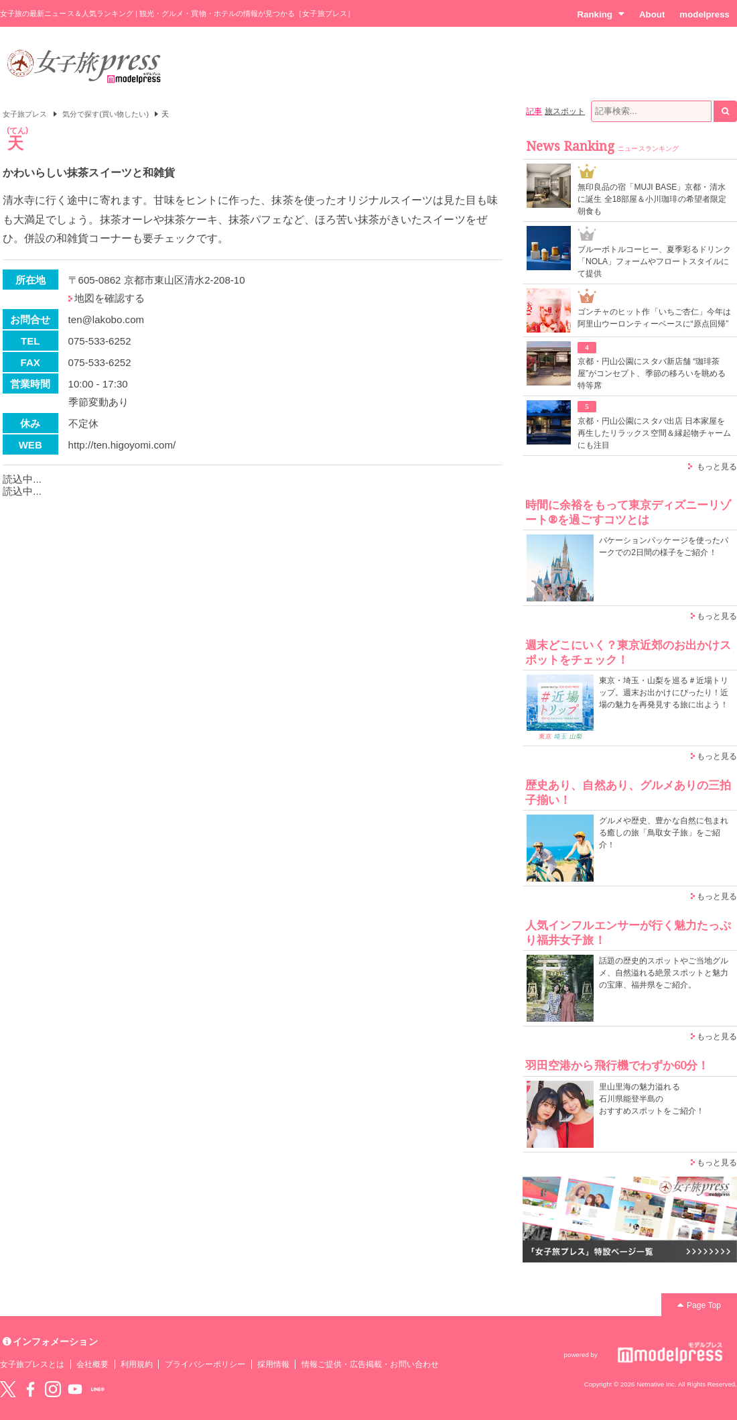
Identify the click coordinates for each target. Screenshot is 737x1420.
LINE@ (98, 1389)
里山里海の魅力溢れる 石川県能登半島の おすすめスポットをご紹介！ (651, 1099)
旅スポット (565, 111)
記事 (534, 111)
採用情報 (273, 1364)
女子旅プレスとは (32, 1364)
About (652, 14)
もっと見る (717, 466)
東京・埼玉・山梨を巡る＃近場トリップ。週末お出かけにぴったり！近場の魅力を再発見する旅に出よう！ (663, 692)
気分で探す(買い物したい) (105, 114)
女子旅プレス (25, 114)
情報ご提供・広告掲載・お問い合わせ (370, 1364)
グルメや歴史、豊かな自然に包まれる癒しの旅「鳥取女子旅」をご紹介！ (663, 832)
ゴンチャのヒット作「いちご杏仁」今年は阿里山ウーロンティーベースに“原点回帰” (654, 318)
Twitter (8, 1389)
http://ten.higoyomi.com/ (122, 445)
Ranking (600, 14)
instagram (53, 1389)
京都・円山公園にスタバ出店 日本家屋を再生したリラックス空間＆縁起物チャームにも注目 (654, 433)
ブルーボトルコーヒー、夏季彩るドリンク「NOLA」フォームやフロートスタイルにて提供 (654, 261)
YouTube (75, 1389)
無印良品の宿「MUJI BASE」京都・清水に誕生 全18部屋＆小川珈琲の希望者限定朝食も (652, 199)
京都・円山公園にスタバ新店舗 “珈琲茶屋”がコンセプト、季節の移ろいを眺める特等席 (652, 373)
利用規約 (137, 1364)
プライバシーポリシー (205, 1364)
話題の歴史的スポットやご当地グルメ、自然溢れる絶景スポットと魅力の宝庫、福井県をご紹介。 (663, 973)
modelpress (704, 14)
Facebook (30, 1389)
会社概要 (92, 1364)
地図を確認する (109, 298)
